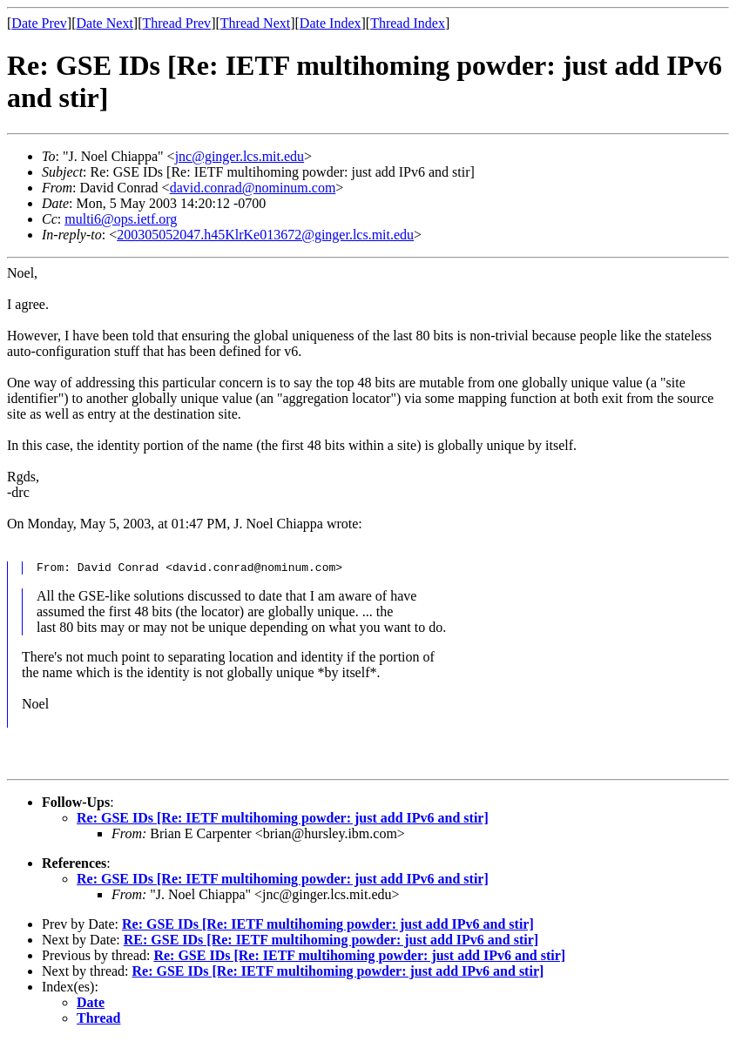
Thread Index (407, 23)
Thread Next (255, 23)
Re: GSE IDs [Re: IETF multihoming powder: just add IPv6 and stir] (283, 825)
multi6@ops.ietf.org (120, 219)
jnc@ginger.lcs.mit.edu (239, 156)
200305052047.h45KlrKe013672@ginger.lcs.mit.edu (265, 234)
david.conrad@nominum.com (253, 187)
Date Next (105, 23)
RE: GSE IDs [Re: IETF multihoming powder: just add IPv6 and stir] (331, 947)
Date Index (330, 23)
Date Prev (39, 23)
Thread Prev (176, 23)
